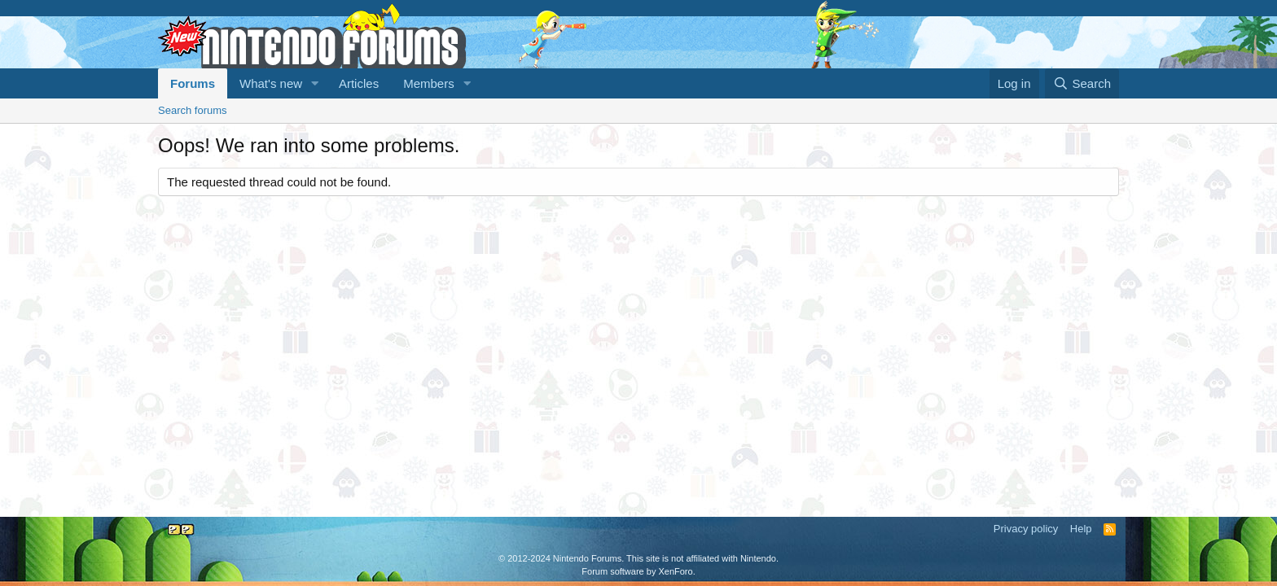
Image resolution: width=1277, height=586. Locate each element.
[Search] (1082, 83)
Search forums (192, 110)
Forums (192, 83)
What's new (270, 83)
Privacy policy (1026, 529)
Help (1081, 529)
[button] (315, 83)
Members (428, 83)
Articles (359, 83)
